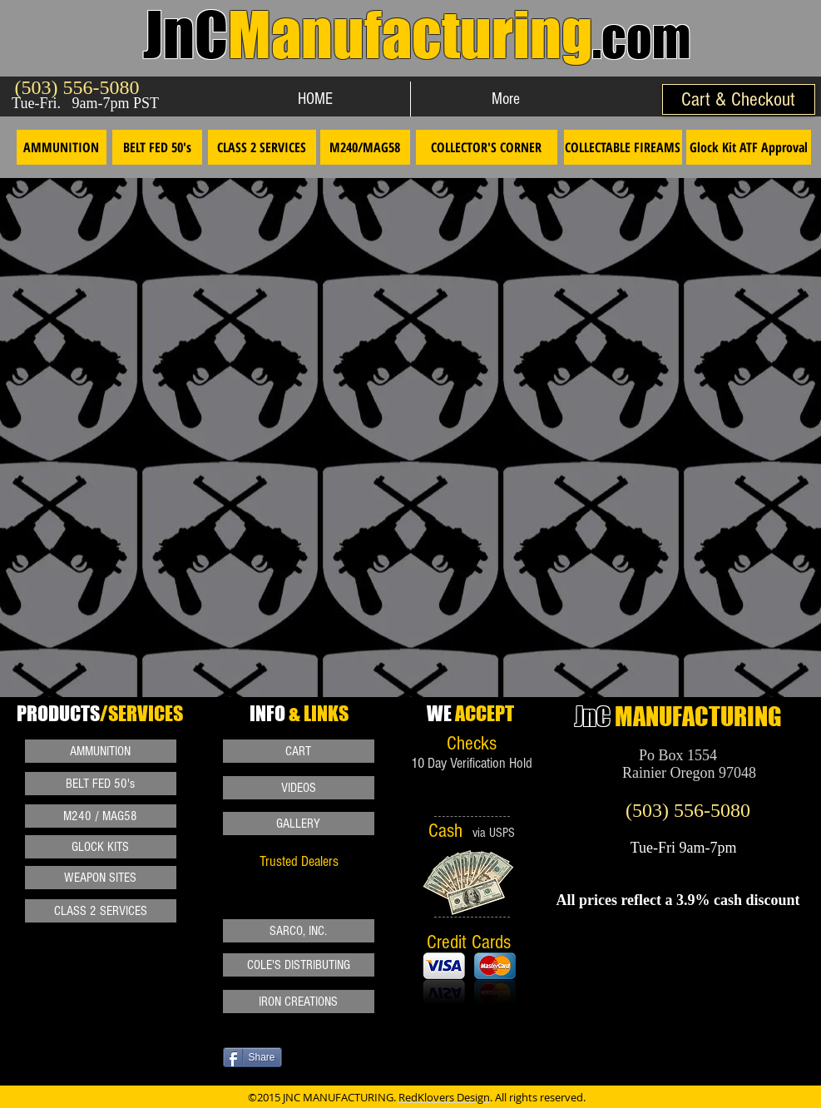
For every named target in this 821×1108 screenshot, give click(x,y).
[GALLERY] (298, 823)
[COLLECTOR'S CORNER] (486, 147)
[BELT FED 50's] (157, 147)
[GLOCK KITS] (100, 846)
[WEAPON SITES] (100, 877)
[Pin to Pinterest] (202, 1020)
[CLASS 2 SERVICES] (262, 147)
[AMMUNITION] (61, 147)
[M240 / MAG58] (100, 816)
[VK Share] (396, 1070)
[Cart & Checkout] (738, 99)
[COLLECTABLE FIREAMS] (623, 147)
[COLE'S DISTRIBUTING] (298, 965)
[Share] (252, 1057)
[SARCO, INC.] (298, 930)
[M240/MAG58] (365, 147)
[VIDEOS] (298, 787)
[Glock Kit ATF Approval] (748, 147)
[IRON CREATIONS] (298, 1001)
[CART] (298, 751)
